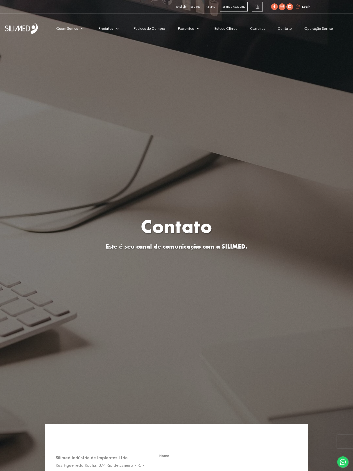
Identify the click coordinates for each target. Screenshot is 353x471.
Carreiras (257, 28)
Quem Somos (67, 28)
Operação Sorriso (318, 28)
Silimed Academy (233, 7)
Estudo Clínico (226, 28)
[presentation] (345, 441)
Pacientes (186, 28)
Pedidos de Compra (149, 28)
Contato (285, 28)
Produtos (106, 28)
